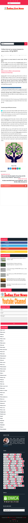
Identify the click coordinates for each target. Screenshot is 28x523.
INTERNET (22, 55)
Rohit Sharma (4, 390)
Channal (3, 347)
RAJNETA (3, 388)
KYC (2, 373)
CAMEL (3, 345)
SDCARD (3, 392)
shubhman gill (5, 397)
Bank (3, 334)
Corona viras (4, 349)
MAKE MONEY (4, 375)
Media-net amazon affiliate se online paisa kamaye (10, 71)
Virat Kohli (4, 401)
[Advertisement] (14, 27)
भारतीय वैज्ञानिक (4, 429)
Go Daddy (3, 362)
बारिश (15, 485)
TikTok (3, 399)
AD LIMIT (3, 330)
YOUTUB (3, 407)
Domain (20, 461)
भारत (2, 427)
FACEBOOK (3, 358)
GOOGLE (3, 364)
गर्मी (2, 416)
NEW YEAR (3, 377)
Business (3, 343)
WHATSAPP (4, 405)
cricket (3, 351)
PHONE (3, 384)
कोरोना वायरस (3, 414)
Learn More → (6, 446)
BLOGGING (11, 456)
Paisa (5, 472)
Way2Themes (13, 517)
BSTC (3, 341)
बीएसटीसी (3, 425)
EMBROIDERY (4, 356)
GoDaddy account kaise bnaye (7, 72)
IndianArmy (4, 366)
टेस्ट (2, 418)
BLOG (3, 336)
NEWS (3, 379)
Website (3, 403)
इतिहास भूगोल (3, 412)
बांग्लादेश (3, 420)
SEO (11, 476)
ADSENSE (3, 332)
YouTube (19, 481)
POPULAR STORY (5, 386)
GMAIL (3, 360)
